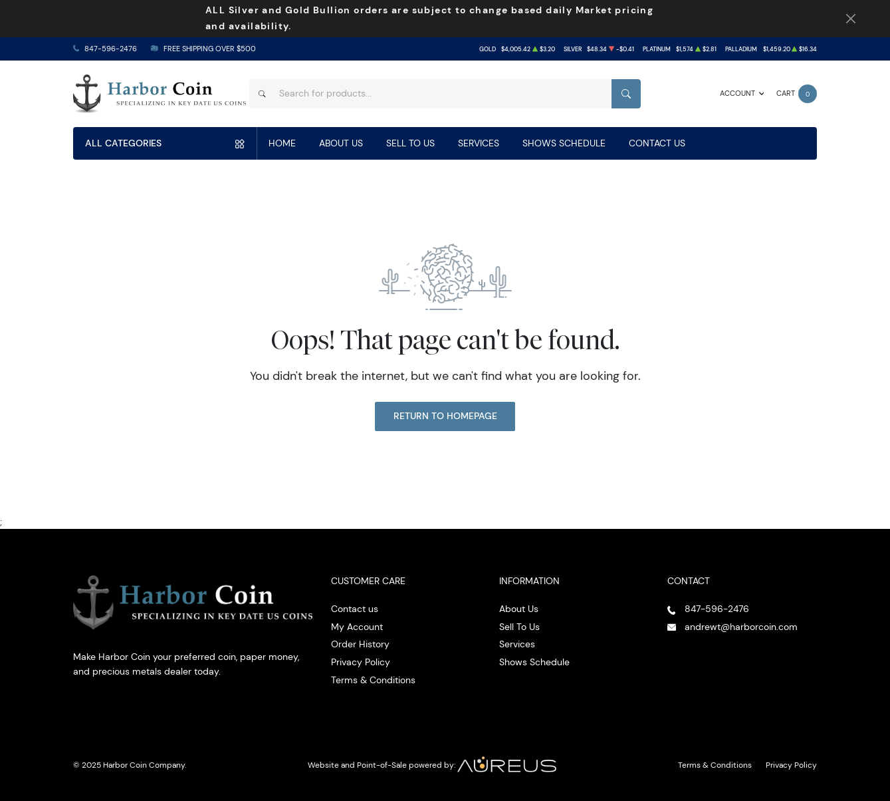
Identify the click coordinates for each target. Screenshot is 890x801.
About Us (341, 143)
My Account (357, 627)
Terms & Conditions (373, 680)
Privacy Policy (360, 662)
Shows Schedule (564, 143)
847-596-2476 (110, 49)
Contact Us (657, 143)
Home (282, 143)
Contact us (354, 609)
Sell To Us (410, 143)
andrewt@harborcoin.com (741, 627)
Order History (360, 644)
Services (478, 143)
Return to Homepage (445, 416)
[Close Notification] (850, 19)
